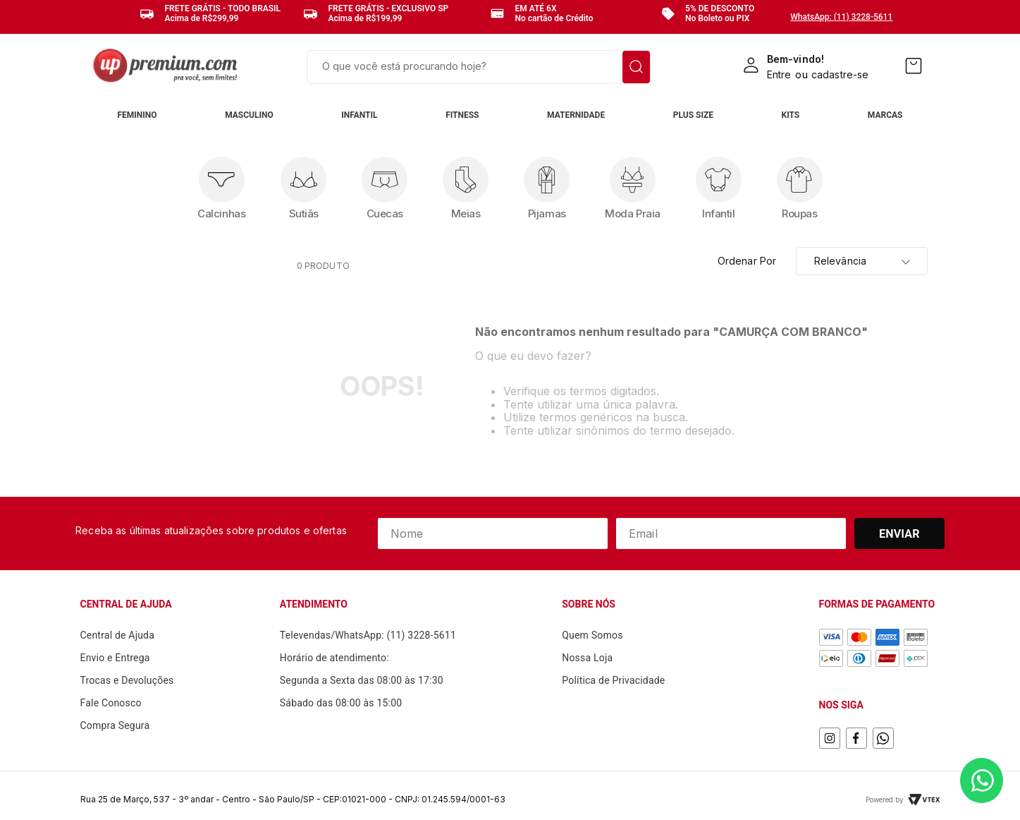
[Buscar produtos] (636, 67)
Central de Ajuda (117, 635)
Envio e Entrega (115, 657)
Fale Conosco (111, 703)
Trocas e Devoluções (127, 680)
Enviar (899, 534)
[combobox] (479, 67)
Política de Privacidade (613, 680)
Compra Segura (115, 725)
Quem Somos (592, 635)
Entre (779, 74)
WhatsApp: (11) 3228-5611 (841, 17)
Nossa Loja (587, 657)
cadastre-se (840, 74)
